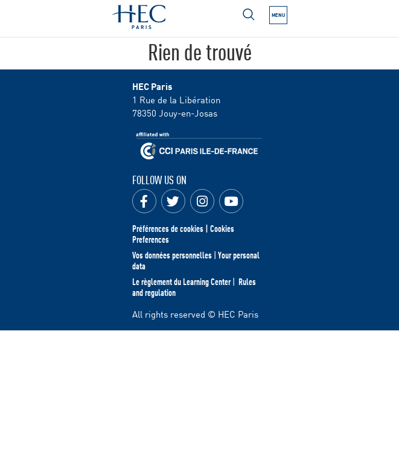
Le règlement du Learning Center (181, 281)
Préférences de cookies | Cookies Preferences (183, 233)
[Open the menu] (278, 15)
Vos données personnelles (172, 255)
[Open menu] (248, 14)
